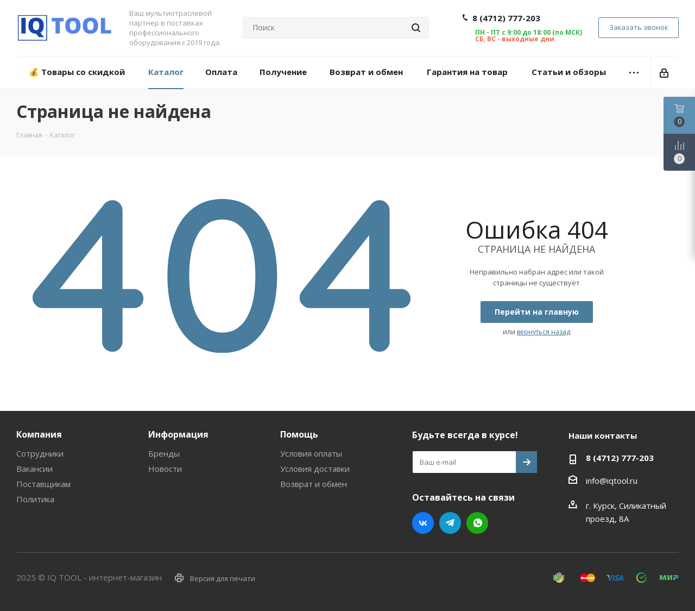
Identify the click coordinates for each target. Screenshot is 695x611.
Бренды (164, 453)
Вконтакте (423, 523)
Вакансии (34, 468)
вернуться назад (543, 331)
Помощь (299, 434)
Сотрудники (40, 453)
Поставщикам (43, 483)
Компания (39, 434)
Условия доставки (315, 468)
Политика (35, 499)
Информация (178, 434)
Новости (165, 468)
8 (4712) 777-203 (506, 18)
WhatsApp (477, 523)
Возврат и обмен (313, 483)
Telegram (450, 523)
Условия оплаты (311, 453)
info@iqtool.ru (611, 480)
